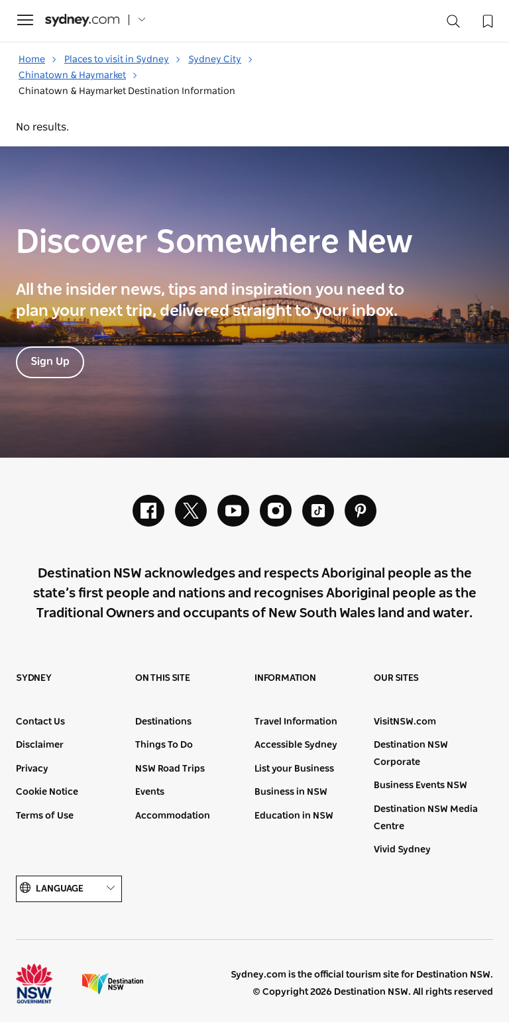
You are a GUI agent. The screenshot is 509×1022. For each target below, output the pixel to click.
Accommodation (172, 816)
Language (69, 888)
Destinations (163, 722)
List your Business (294, 769)
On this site (162, 678)
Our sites (396, 678)
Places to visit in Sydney (122, 59)
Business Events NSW (420, 785)
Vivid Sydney (402, 849)
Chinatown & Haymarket (78, 75)
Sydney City (220, 59)
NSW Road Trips (170, 769)
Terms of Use (45, 816)
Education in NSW (293, 816)
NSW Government (46, 983)
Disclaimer (40, 745)
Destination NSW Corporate (411, 754)
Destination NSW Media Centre (426, 818)
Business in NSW (290, 792)
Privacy (32, 769)
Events (149, 792)
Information (285, 678)
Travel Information (295, 722)
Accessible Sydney (295, 745)
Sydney (34, 678)
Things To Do (164, 745)
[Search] (453, 24)
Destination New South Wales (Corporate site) (112, 983)
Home (38, 59)
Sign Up (50, 361)
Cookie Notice (47, 792)
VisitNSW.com (405, 722)
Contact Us (40, 722)
